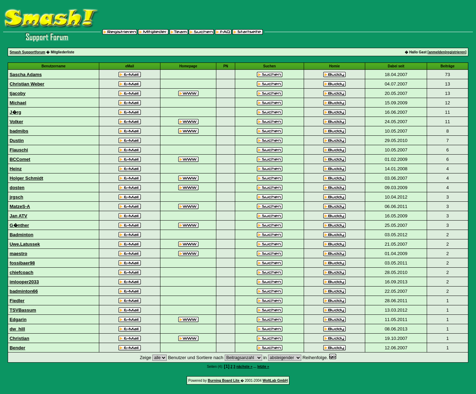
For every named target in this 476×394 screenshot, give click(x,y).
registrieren (455, 52)
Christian (19, 338)
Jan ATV (18, 215)
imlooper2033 (24, 281)
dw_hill (17, 329)
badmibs (18, 131)
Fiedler (16, 300)
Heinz (15, 168)
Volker (16, 121)
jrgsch (16, 197)
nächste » (244, 367)
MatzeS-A (19, 206)
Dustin (16, 140)
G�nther (19, 225)
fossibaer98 (22, 263)
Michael (17, 102)
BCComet (19, 159)
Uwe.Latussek (24, 244)
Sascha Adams (25, 74)
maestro (18, 253)
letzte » (263, 367)
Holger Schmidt (26, 178)
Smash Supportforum (27, 52)
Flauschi (18, 150)
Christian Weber (26, 84)
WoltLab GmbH (275, 380)
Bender (17, 347)
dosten (16, 187)
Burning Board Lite (224, 380)
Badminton (21, 234)
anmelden (437, 52)
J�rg (15, 112)
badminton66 (23, 291)
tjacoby (17, 93)
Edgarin (17, 319)
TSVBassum (22, 310)
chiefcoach (21, 272)
